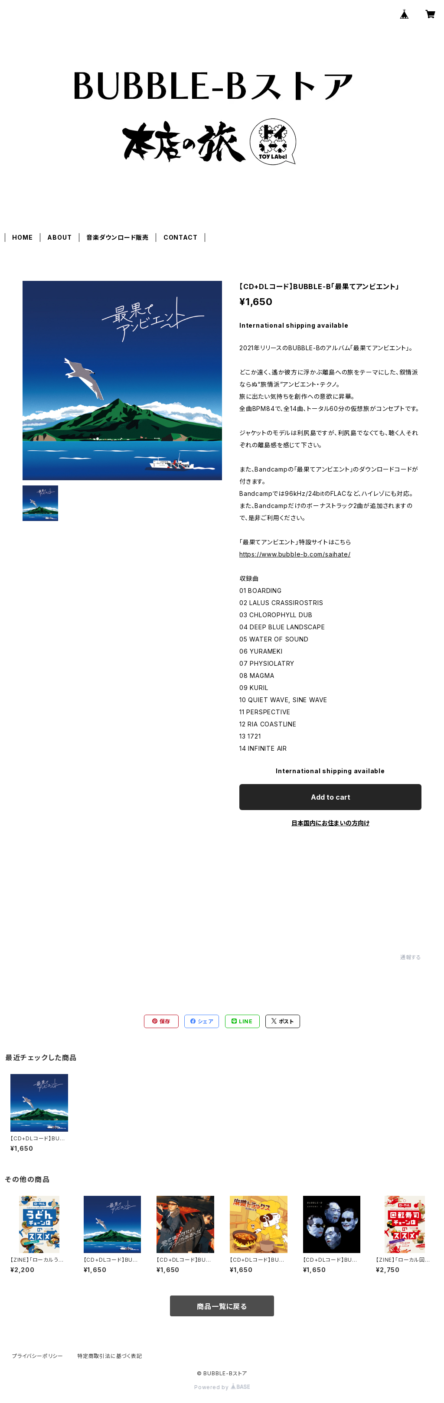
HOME (22, 237)
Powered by (222, 1387)
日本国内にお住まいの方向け (330, 823)
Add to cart (330, 797)
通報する (410, 957)
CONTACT (180, 237)
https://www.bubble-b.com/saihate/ (294, 554)
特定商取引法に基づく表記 (109, 1356)
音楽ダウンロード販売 (117, 237)
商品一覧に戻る (222, 1306)
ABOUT (59, 237)
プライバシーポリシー (37, 1356)
